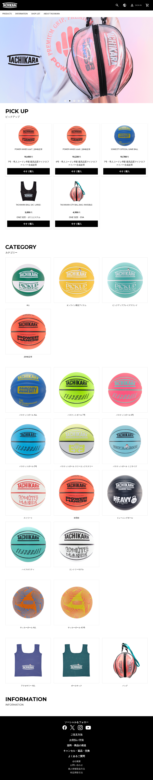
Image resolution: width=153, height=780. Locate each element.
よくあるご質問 (76, 756)
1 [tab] (64, 99)
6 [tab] (86, 99)
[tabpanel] (76, 60)
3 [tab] (73, 99)
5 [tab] (82, 99)
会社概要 (76, 761)
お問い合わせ (76, 765)
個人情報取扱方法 (76, 768)
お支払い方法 (76, 740)
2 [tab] (68, 99)
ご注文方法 (76, 734)
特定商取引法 (76, 772)
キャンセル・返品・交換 (76, 750)
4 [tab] (77, 99)
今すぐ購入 (28, 171)
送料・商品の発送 (76, 745)
